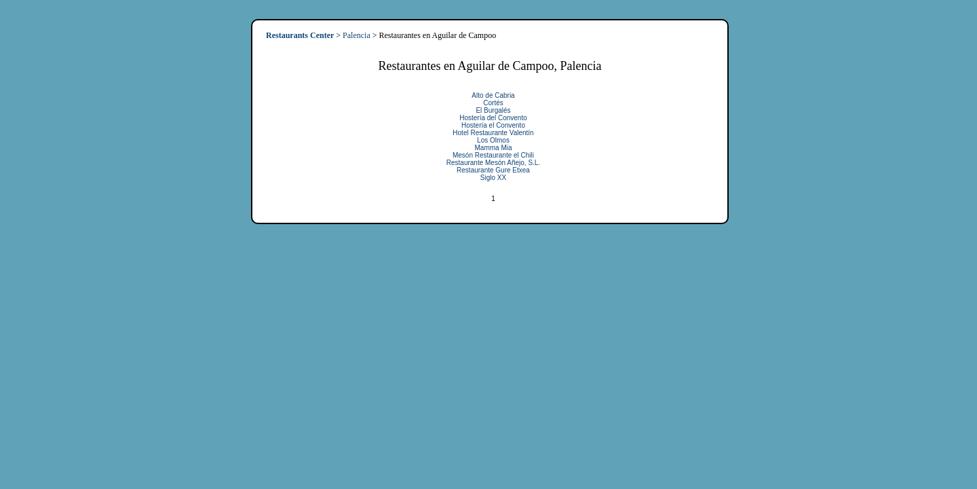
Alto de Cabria (493, 95)
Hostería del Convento (493, 118)
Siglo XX (493, 177)
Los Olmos (493, 140)
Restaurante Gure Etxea (493, 170)
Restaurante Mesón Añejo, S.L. (493, 162)
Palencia (356, 35)
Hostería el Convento (493, 125)
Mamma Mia (493, 147)
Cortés (493, 103)
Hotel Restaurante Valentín (493, 133)
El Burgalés (493, 110)
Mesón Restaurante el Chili (493, 155)
